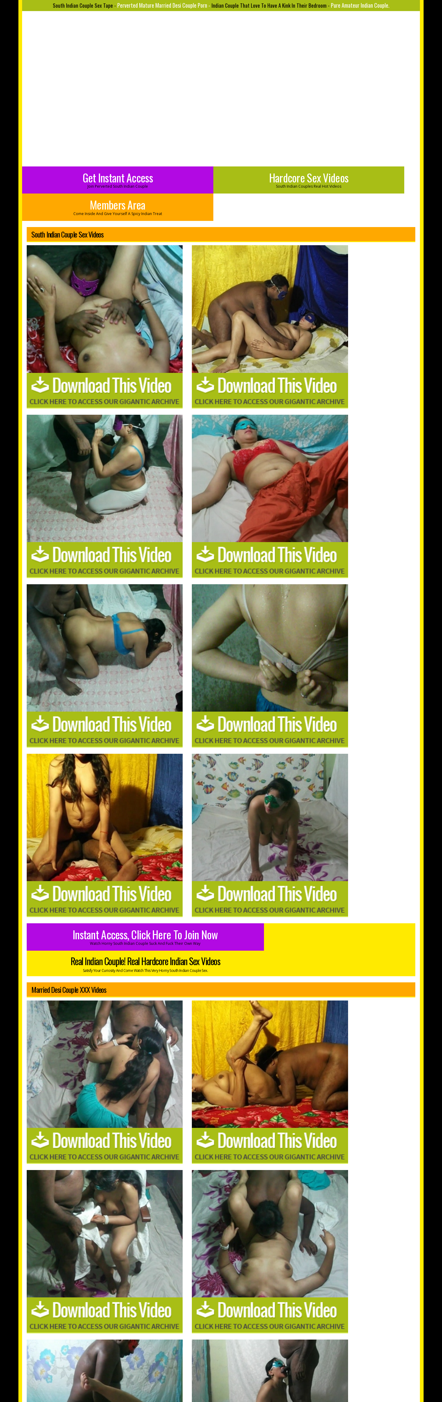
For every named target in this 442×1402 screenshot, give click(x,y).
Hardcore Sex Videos (221, 179)
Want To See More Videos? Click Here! (319, 1226)
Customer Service (230, 1353)
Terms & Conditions (237, 1362)
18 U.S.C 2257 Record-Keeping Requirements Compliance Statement (221, 1370)
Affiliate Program (270, 1353)
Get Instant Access (88, 179)
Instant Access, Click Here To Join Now (123, 438)
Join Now (199, 1353)
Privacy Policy (198, 1362)
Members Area (353, 179)
